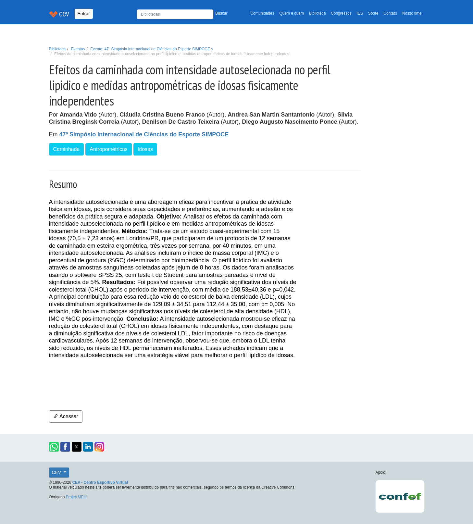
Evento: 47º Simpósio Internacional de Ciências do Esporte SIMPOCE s (151, 49)
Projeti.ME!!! (76, 497)
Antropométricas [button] (109, 149)
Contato (390, 13)
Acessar (65, 416)
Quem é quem (292, 13)
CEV (57, 472)
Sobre (373, 13)
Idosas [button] (145, 149)
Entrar (84, 13)
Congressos (341, 13)
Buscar (221, 13)
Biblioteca (317, 13)
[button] (54, 447)
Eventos (78, 49)
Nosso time (411, 13)
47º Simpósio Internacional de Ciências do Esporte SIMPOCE (144, 134)
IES (360, 13)
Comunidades (262, 13)
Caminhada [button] (66, 149)
